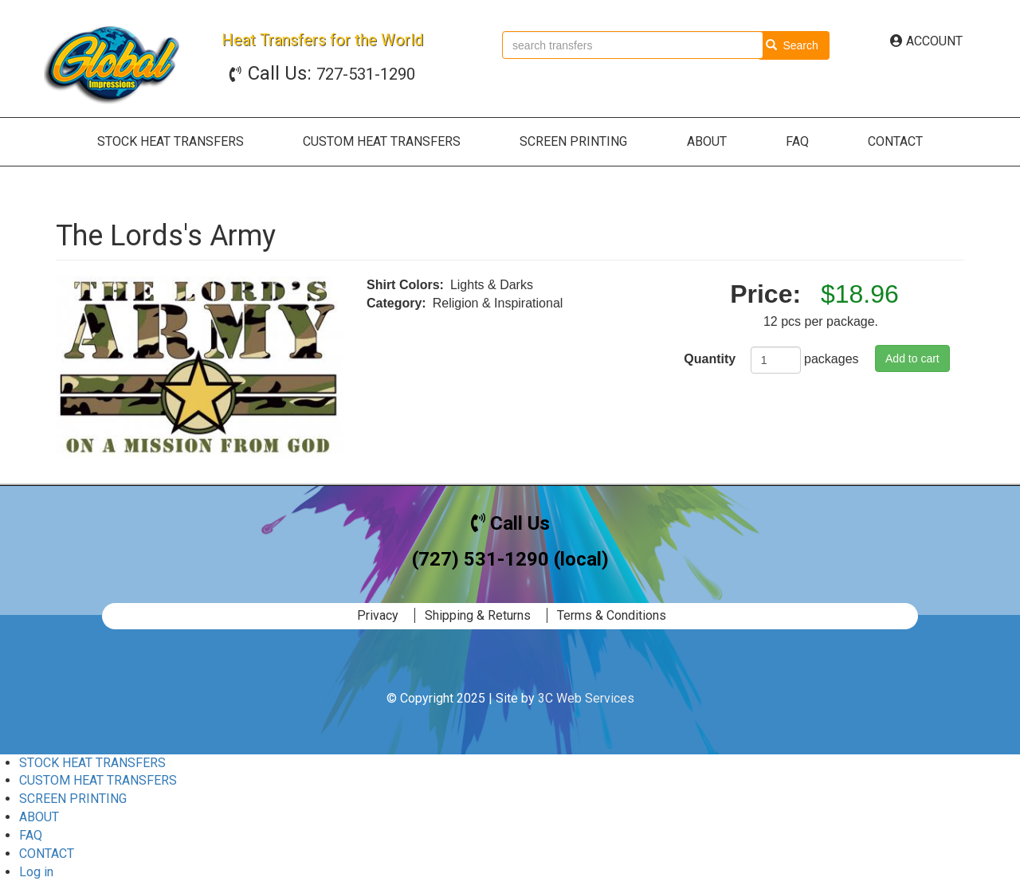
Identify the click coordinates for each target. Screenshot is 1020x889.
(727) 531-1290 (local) (510, 559)
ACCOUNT (926, 41)
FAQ (797, 141)
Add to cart (912, 358)
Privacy (377, 615)
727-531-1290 (331, 74)
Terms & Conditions (611, 615)
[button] (199, 367)
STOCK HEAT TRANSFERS (170, 141)
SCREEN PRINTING (573, 141)
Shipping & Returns (478, 615)
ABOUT (707, 141)
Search (792, 45)
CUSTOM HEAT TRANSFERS (382, 141)
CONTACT (895, 141)
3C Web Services (586, 698)
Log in (36, 871)
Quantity (710, 359)
